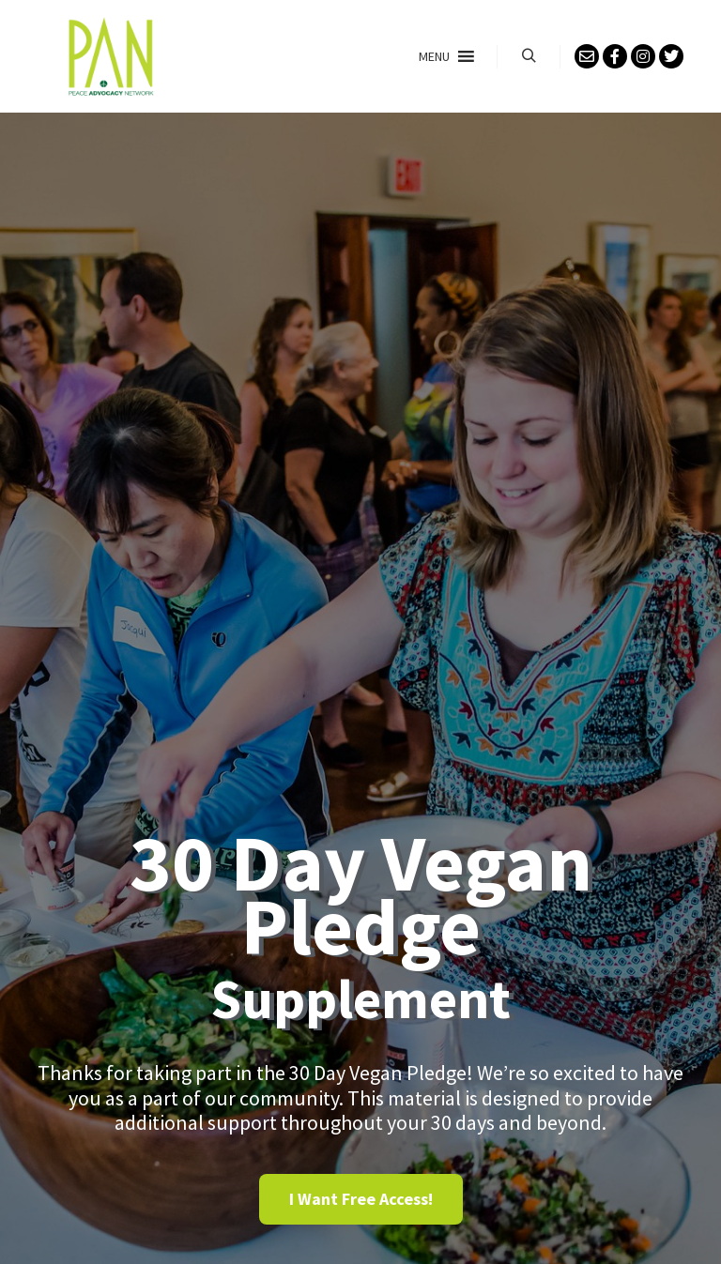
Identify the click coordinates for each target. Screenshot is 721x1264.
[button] (434, 56)
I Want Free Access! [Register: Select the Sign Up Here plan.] (361, 1199)
